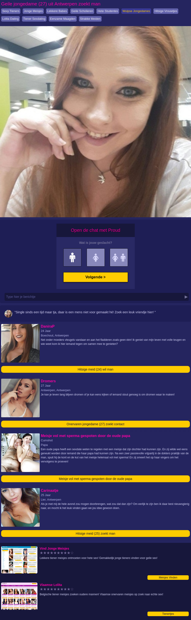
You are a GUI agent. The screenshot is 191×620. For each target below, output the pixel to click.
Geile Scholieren (82, 11)
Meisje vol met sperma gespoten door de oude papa (95, 479)
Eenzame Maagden (63, 18)
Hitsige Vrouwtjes (165, 11)
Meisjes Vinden (168, 577)
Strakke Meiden (90, 18)
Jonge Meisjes (33, 11)
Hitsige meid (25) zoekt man (95, 533)
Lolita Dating (10, 18)
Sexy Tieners (10, 11)
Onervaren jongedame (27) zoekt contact (95, 424)
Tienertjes (168, 613)
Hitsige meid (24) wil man (95, 369)
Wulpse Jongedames (136, 11)
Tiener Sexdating (34, 18)
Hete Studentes (108, 11)
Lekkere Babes (57, 11)
